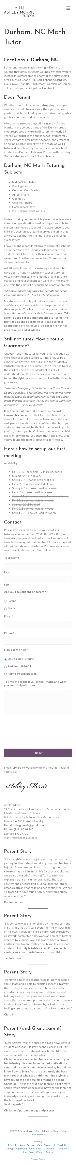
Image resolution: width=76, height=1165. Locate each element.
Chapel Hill (49, 1145)
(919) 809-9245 (39, 1134)
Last (6, 584)
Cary (39, 1145)
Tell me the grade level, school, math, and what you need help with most (35, 683)
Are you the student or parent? (26, 591)
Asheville (13, 1145)
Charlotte (62, 1145)
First (7, 572)
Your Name (12, 557)
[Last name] (38, 579)
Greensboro (62, 1148)
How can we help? (16, 649)
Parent (12, 601)
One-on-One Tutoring (21, 658)
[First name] (38, 567)
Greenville (49, 1148)
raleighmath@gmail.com (29, 825)
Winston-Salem (44, 1151)
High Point (21, 1148)
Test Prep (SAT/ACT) (20, 666)
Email (8, 616)
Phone (9, 633)
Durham (31, 1145)
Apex (22, 1145)
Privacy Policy (38, 1159)
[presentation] (35, 734)
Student (12, 608)
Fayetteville (35, 1148)
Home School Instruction (22, 673)
